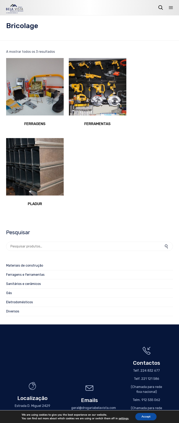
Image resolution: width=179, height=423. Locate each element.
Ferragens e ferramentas (25, 187)
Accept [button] (145, 417)
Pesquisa (167, 159)
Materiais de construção (24, 178)
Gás (9, 206)
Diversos (12, 224)
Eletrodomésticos (19, 215)
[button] (32, 337)
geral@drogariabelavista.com (93, 321)
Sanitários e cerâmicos (23, 197)
